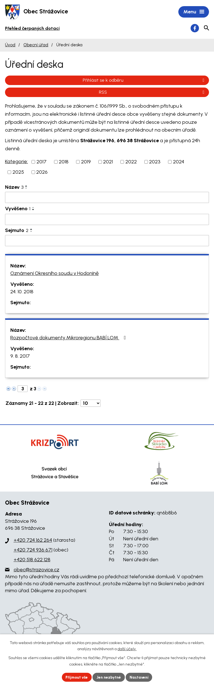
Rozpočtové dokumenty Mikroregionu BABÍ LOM (69, 338)
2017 (42, 162)
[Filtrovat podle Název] (107, 197)
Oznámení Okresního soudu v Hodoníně (54, 274)
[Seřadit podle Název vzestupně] (26, 186)
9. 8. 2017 (20, 357)
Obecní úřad (35, 45)
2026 (42, 172)
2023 (154, 162)
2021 (108, 162)
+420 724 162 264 (33, 541)
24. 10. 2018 (21, 292)
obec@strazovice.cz (36, 570)
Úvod (10, 45)
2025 (18, 172)
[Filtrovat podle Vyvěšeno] (107, 220)
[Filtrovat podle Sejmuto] (107, 240)
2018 (64, 162)
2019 (86, 162)
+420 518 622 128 (32, 560)
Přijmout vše (76, 677)
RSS (152, 92)
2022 (131, 162)
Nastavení (140, 677)
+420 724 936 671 (33, 550)
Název (14, 187)
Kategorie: (16, 162)
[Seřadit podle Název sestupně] (26, 188)
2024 (178, 162)
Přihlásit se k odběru (144, 80)
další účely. (127, 649)
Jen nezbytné (109, 677)
